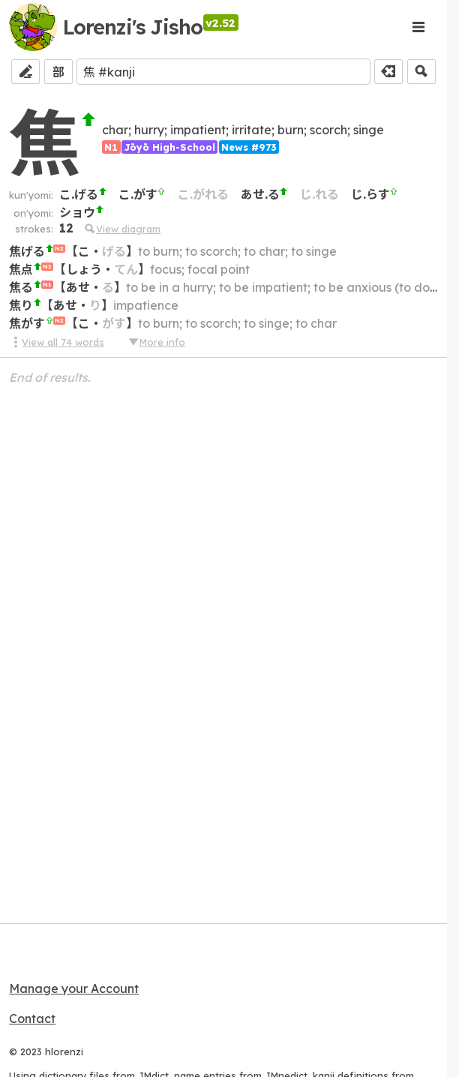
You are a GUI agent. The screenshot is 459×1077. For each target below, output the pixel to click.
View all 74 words (56, 342)
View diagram (121, 229)
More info (156, 342)
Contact (32, 1018)
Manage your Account (74, 988)
